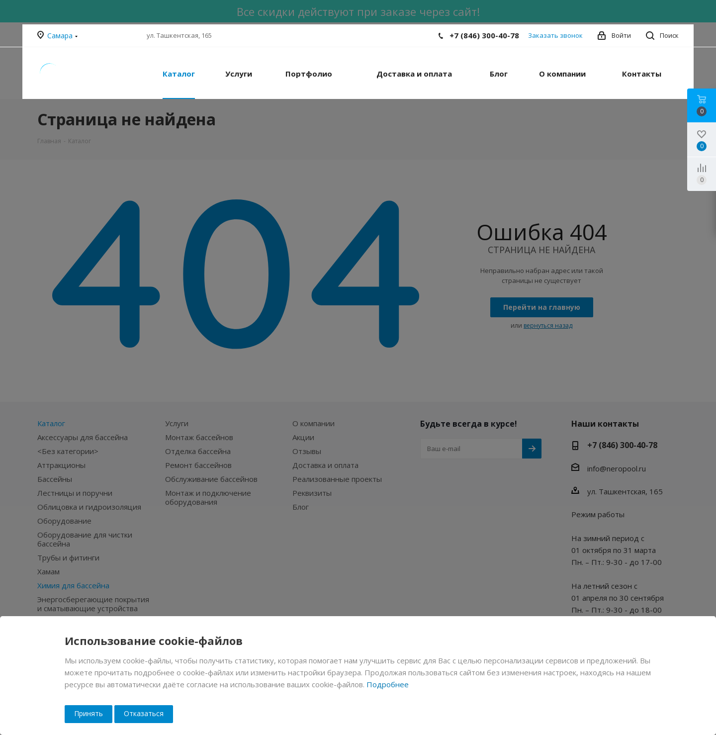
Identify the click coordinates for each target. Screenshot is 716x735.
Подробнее (387, 684)
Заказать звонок (555, 35)
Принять (88, 713)
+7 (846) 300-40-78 (484, 35)
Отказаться (144, 713)
